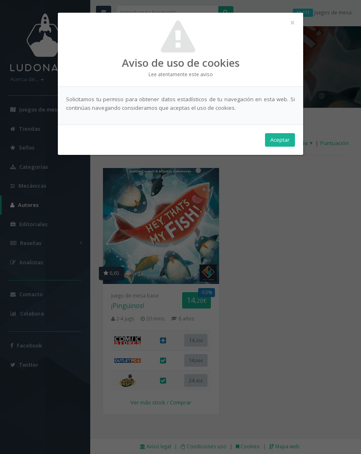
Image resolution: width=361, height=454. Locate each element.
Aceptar (280, 139)
